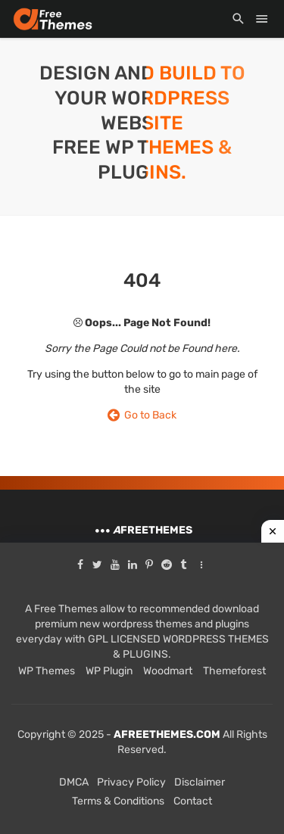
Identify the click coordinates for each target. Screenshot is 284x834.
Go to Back (142, 415)
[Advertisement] (142, 688)
